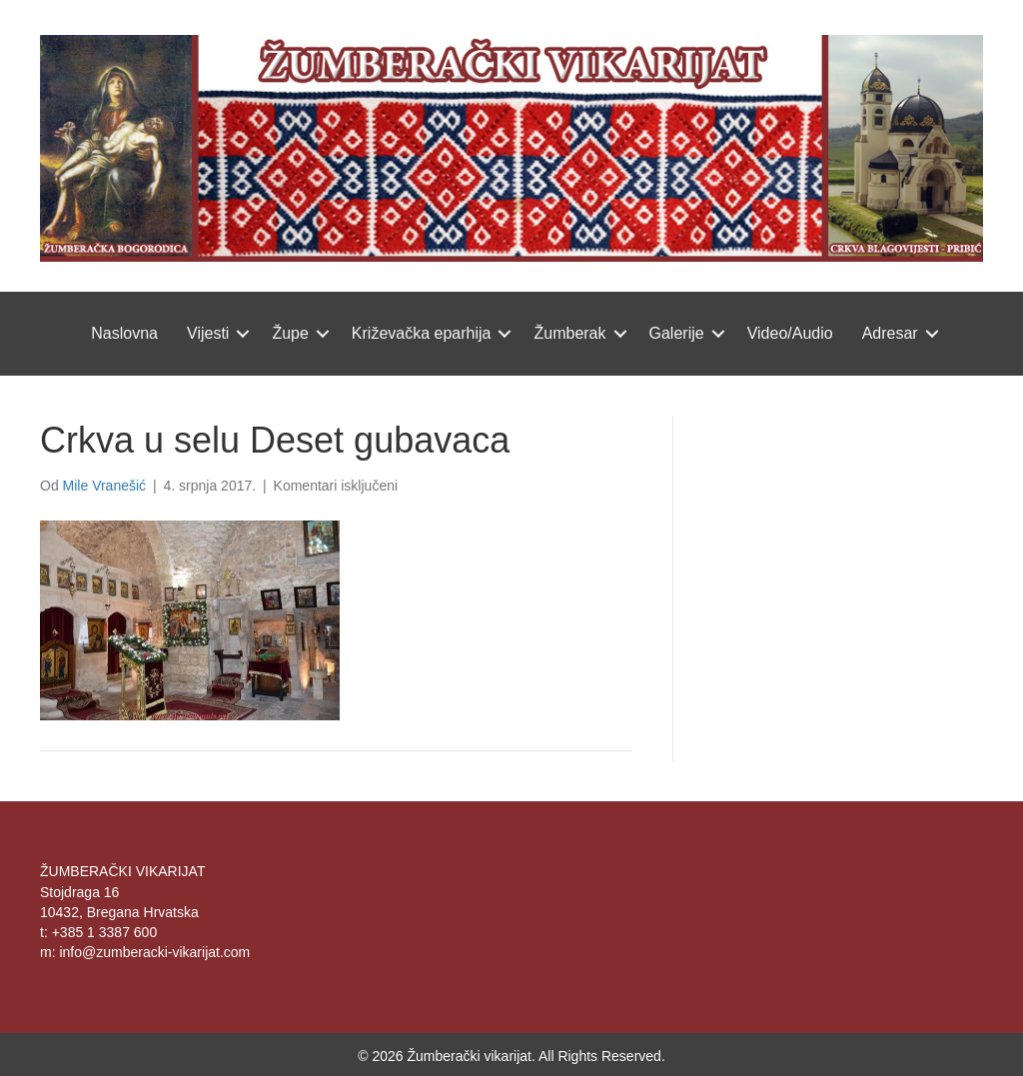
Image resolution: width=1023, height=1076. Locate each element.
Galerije (676, 333)
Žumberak (569, 333)
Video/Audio (790, 333)
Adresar (890, 333)
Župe (290, 333)
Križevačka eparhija (422, 333)
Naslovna (124, 333)
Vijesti (208, 333)
